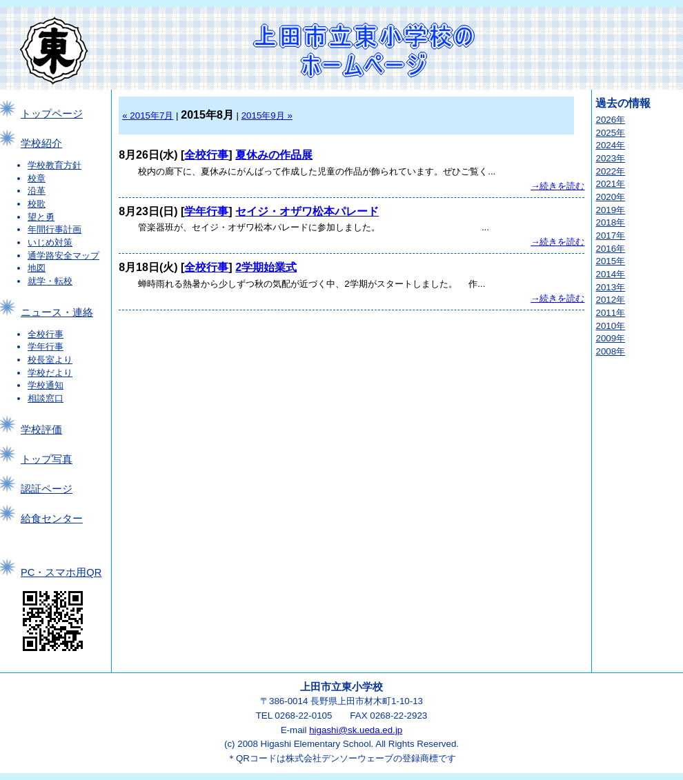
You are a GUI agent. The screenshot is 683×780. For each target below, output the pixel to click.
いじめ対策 (50, 242)
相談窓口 (45, 398)
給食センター (52, 518)
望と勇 (41, 217)
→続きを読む (557, 186)
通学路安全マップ (63, 255)
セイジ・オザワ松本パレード (307, 211)
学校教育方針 (54, 165)
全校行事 (45, 334)
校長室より (50, 359)
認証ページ (46, 488)
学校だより (50, 373)
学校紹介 (41, 143)
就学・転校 (50, 281)
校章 (37, 178)
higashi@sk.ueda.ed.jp (355, 730)
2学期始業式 (266, 267)
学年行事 (45, 346)
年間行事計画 (54, 229)
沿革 (37, 191)
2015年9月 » (267, 115)
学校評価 (41, 429)
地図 (37, 268)
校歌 (37, 204)
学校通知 (45, 385)
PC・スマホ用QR (61, 572)
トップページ (52, 113)
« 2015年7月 (147, 115)
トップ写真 (46, 459)
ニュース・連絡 (57, 312)
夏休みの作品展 (274, 155)
